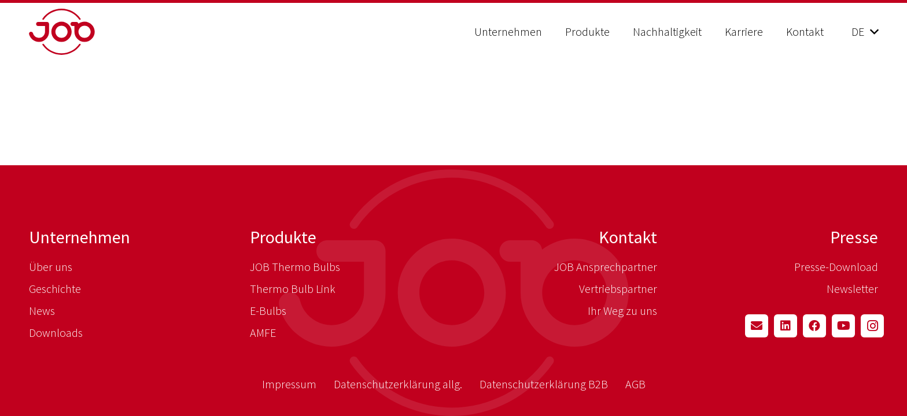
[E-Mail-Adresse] (756, 325)
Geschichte (55, 288)
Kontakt (628, 237)
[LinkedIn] (785, 325)
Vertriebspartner (618, 288)
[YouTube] (843, 325)
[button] (865, 31)
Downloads (56, 332)
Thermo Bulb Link (292, 288)
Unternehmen (79, 237)
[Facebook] (814, 325)
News (42, 310)
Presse (854, 237)
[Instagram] (872, 325)
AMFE (263, 332)
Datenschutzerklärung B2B (544, 384)
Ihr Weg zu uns (622, 310)
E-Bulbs (268, 310)
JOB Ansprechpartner (605, 266)
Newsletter (852, 288)
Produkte (283, 237)
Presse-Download (836, 266)
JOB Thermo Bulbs (295, 266)
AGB (635, 384)
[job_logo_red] (91, 32)
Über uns (50, 266)
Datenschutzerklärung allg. (398, 384)
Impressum (289, 384)
